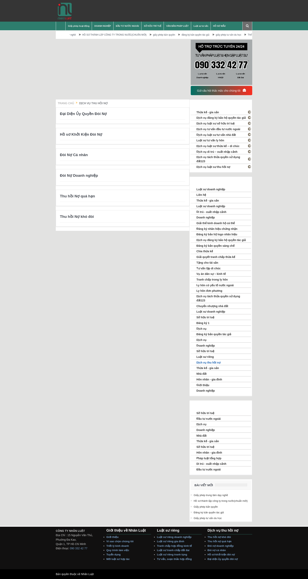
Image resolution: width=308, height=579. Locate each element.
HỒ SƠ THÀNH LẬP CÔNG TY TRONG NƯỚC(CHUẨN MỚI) (128, 34)
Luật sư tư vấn (200, 26)
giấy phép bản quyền (178, 34)
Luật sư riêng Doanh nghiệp (174, 537)
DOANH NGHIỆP (102, 26)
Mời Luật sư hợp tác (118, 559)
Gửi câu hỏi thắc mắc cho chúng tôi (221, 90)
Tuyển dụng (113, 554)
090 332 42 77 (78, 548)
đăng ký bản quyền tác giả (209, 34)
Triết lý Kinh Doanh (118, 545)
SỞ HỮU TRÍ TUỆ (152, 26)
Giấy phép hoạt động (78, 26)
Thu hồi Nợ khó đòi (77, 216)
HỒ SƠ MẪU (219, 26)
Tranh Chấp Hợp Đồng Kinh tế (174, 545)
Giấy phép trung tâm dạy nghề (73, 34)
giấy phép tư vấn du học (242, 34)
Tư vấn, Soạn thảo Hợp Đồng (174, 559)
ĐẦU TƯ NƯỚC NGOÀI (127, 26)
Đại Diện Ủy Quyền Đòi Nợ (83, 114)
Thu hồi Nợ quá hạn (77, 196)
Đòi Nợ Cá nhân (74, 155)
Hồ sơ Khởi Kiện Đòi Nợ (81, 134)
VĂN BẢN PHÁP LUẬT (177, 26)
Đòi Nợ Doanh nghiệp (79, 175)
